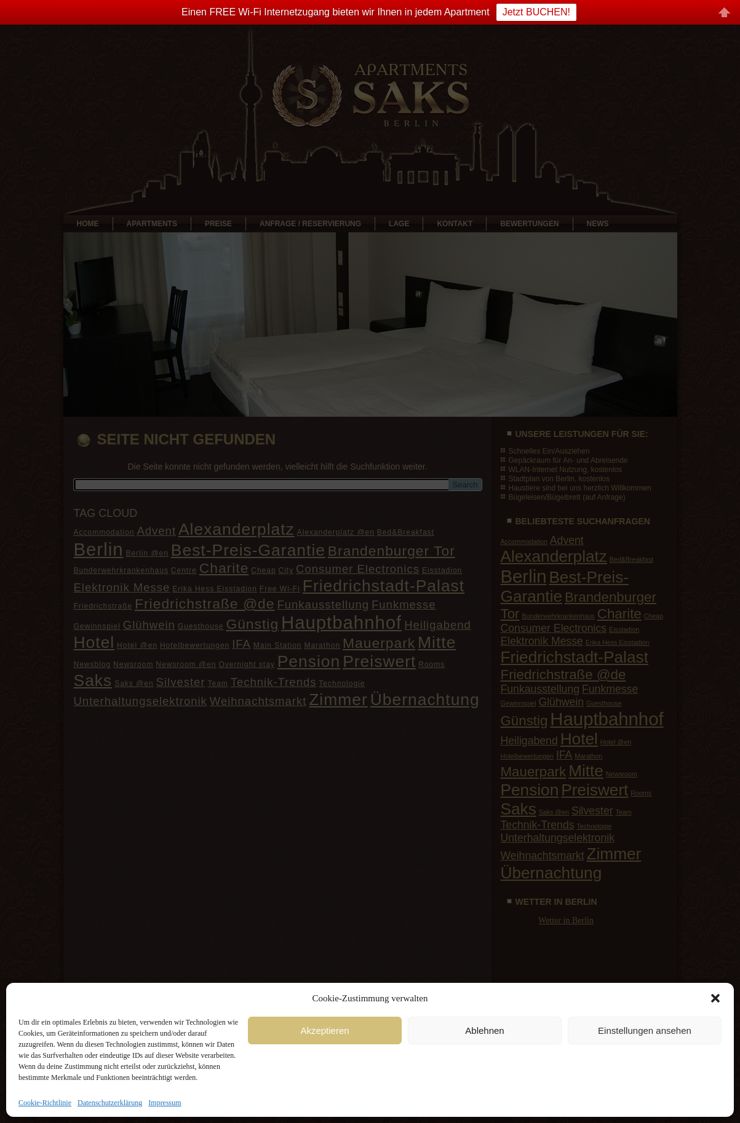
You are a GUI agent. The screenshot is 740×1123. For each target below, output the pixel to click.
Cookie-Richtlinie (44, 1102)
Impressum (164, 1102)
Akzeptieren (324, 1030)
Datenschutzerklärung (110, 1102)
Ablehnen (484, 1030)
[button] (715, 998)
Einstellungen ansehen (644, 1030)
